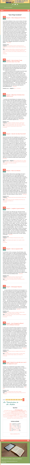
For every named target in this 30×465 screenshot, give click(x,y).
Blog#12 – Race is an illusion (13, 170)
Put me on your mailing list (8, 7)
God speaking (15, 161)
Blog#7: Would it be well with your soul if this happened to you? (16, 363)
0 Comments (5, 53)
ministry (10, 313)
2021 (10, 424)
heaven (23, 414)
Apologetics (9, 122)
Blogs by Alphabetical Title (15, 433)
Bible (15, 88)
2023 (10, 423)
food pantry (17, 50)
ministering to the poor (20, 51)
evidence (4, 123)
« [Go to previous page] (6, 399)
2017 (10, 429)
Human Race (21, 199)
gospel (13, 123)
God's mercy (7, 279)
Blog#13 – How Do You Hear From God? (16, 133)
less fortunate (14, 51)
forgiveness (5, 414)
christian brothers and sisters (9, 199)
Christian (14, 45)
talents (7, 315)
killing (12, 279)
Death (21, 276)
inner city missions (9, 51)
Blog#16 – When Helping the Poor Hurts (16, 17)
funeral (11, 414)
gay (12, 414)
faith (21, 45)
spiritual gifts (9, 418)
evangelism (17, 312)
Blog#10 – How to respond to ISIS (14, 248)
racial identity (5, 200)
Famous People (15, 353)
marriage (10, 416)
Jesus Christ (16, 123)
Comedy (14, 237)
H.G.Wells (20, 353)
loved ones (24, 392)
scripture (21, 416)
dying (15, 392)
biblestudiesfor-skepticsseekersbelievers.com (9, 461)
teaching (10, 315)
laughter (21, 415)
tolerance (14, 126)
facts (7, 123)
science (4, 126)
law (3, 315)
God (23, 45)
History (24, 353)
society (11, 126)
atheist (9, 314)
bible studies (10, 410)
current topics (7, 50)
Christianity (18, 45)
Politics (20, 123)
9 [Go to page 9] (21, 399)
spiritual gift (25, 416)
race (24, 199)
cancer (13, 410)
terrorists (23, 279)
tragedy (20, 391)
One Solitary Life (20, 354)
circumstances (7, 161)
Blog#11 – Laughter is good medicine (15, 208)
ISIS (10, 279)
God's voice (20, 161)
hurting (4, 51)
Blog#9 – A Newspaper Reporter (14, 286)
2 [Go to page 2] (9, 399)
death (13, 392)
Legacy (24, 415)
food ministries (12, 50)
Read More (9, 42)
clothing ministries (12, 49)
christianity (6, 49)
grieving (17, 392)
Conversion (17, 122)
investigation (24, 314)
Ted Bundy (19, 279)
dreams (11, 161)
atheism (6, 314)
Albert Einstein (7, 353)
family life (19, 197)
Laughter (21, 237)
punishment (15, 279)
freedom (8, 414)
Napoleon (15, 354)
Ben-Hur (11, 353)
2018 (10, 428)
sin (12, 200)
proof (5, 315)
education (8, 413)
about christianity (10, 45)
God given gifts (16, 414)
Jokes (19, 237)
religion (23, 123)
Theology (4, 238)
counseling (24, 410)
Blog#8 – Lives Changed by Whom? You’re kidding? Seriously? (15, 324)
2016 (10, 430)
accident (6, 392)
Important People (19, 314)
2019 (10, 427)
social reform (8, 126)
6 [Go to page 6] (16, 399)
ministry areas (14, 313)
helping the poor (22, 50)
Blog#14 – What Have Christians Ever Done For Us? (15, 95)
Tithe (3, 48)
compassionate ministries (19, 49)
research (15, 416)
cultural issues (21, 122)
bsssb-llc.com (3, 462)
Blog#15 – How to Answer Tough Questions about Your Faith (14, 61)
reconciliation (10, 200)
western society (19, 126)
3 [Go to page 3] (11, 399)
